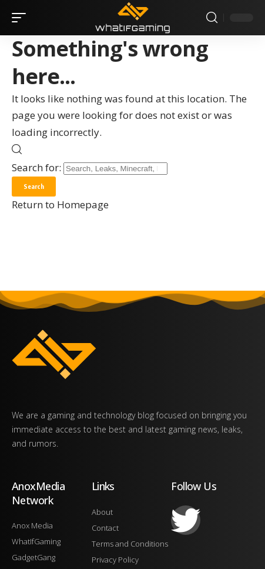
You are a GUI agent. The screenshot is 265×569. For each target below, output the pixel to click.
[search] (211, 17)
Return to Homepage (60, 204)
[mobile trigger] (22, 17)
